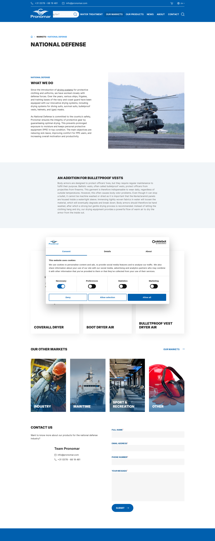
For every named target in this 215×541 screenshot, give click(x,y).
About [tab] (149, 251)
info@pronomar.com (74, 3)
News (150, 14)
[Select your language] (180, 3)
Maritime (82, 406)
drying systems (65, 90)
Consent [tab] (66, 251)
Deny (68, 297)
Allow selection (107, 297)
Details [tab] (107, 251)
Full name (117, 429)
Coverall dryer (49, 327)
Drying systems (67, 14)
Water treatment (91, 14)
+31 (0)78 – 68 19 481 (44, 3)
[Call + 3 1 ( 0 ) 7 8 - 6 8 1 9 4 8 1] (67, 459)
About (161, 14)
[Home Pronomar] (41, 13)
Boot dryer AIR (100, 327)
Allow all (147, 297)
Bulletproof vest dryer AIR (155, 325)
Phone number (120, 457)
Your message (120, 470)
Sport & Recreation (123, 404)
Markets (41, 37)
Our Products (135, 14)
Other (158, 406)
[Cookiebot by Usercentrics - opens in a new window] (154, 242)
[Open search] (182, 14)
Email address (120, 443)
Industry (42, 406)
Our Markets (114, 14)
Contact (173, 14)
